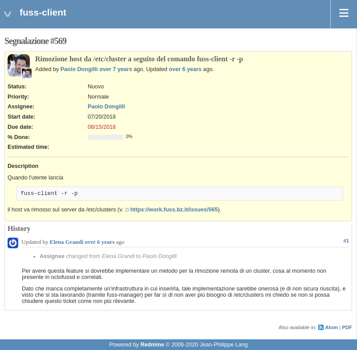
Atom (331, 327)
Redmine (152, 345)
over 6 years (185, 69)
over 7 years (115, 69)
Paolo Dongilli (79, 69)
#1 (346, 240)
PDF (347, 327)
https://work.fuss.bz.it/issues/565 (174, 210)
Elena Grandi (67, 242)
